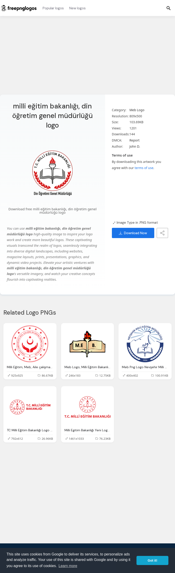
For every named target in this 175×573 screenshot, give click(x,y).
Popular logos (53, 8)
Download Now (133, 233)
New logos (77, 8)
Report (134, 140)
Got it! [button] (152, 560)
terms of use (144, 168)
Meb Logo (136, 110)
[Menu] (169, 8)
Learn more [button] (68, 566)
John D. (134, 146)
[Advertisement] (87, 58)
